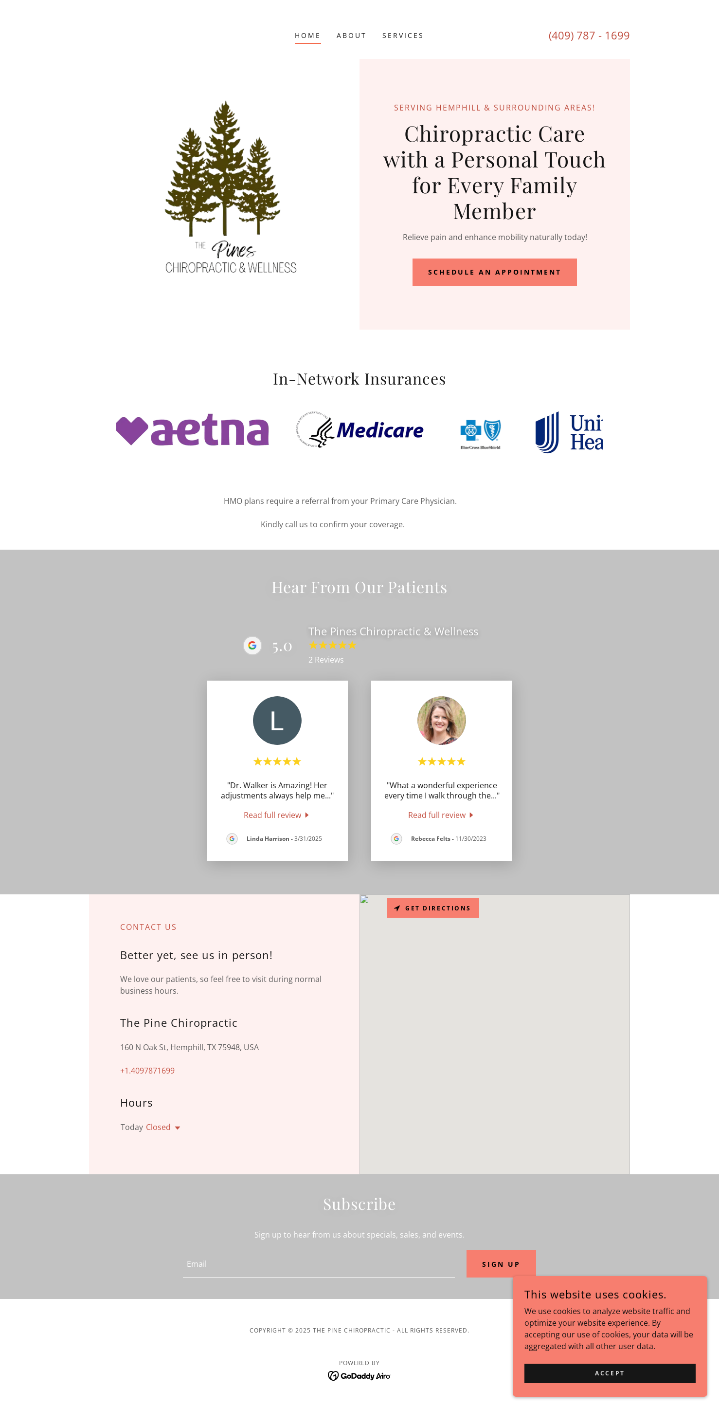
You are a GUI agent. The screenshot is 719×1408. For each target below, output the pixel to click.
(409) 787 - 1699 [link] (589, 35)
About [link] (352, 35)
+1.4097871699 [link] (147, 1070)
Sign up (501, 1264)
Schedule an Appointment (494, 272)
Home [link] (308, 35)
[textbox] (318, 1264)
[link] (277, 814)
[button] (176, 1128)
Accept (610, 1373)
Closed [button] (158, 1127)
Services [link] (403, 35)
